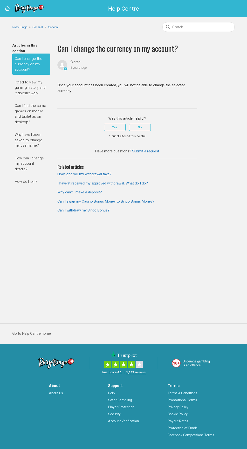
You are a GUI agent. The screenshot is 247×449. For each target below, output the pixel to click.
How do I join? (26, 181)
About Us (56, 393)
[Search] (198, 27)
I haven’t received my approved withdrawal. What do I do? (102, 183)
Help (111, 393)
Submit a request (145, 151)
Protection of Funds (183, 428)
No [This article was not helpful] (140, 127)
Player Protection (121, 407)
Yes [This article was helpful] (114, 127)
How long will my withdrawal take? (84, 174)
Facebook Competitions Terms (191, 435)
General (37, 27)
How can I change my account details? (29, 163)
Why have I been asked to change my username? (28, 140)
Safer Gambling (120, 400)
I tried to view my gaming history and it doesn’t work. (30, 87)
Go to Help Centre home (31, 333)
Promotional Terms (182, 400)
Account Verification (123, 421)
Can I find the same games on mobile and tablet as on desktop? (30, 113)
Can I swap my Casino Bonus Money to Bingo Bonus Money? (105, 201)
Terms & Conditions (182, 393)
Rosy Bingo (20, 27)
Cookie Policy (178, 414)
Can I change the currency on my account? (28, 64)
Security (114, 414)
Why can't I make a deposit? (79, 192)
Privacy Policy (178, 407)
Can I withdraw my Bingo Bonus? (83, 210)
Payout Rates (178, 421)
